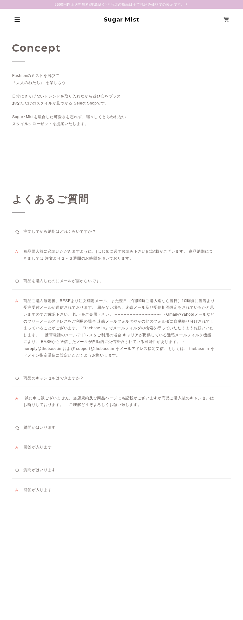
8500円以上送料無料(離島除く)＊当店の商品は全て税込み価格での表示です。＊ (122, 4)
